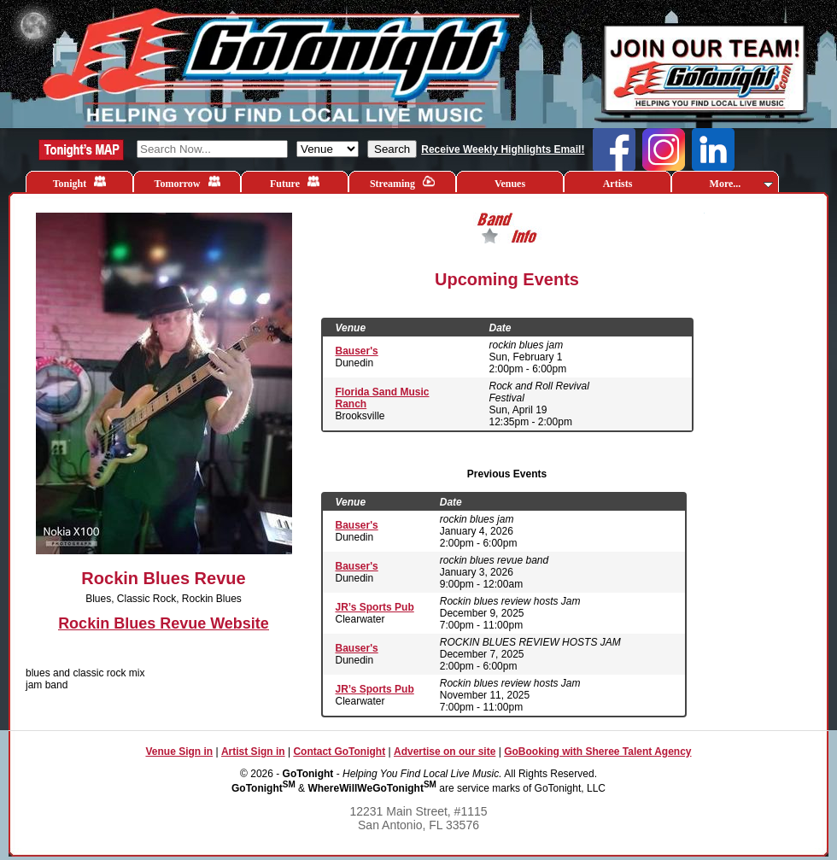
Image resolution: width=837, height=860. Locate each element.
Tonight (80, 182)
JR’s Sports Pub (375, 607)
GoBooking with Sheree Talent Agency (597, 752)
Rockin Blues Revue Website (163, 623)
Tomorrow (187, 182)
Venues (510, 184)
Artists (618, 184)
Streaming (402, 182)
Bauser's (357, 351)
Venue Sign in (179, 752)
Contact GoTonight (339, 752)
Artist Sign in (253, 752)
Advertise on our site (444, 752)
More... (741, 184)
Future (294, 182)
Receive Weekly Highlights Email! (502, 149)
